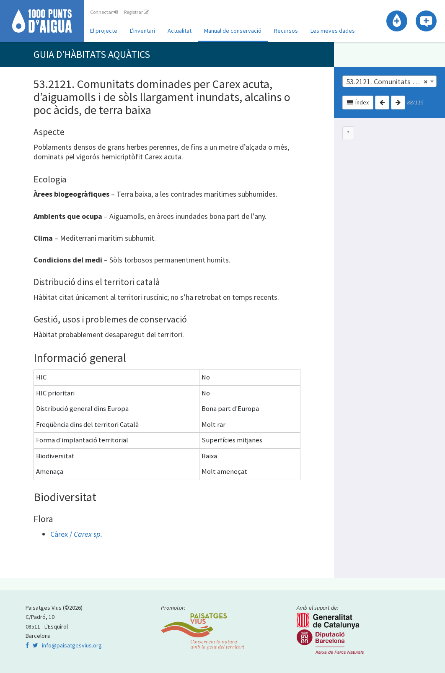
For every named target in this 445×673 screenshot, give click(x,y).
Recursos (286, 30)
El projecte (103, 30)
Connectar (104, 12)
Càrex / (76, 534)
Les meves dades (332, 30)
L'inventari (142, 30)
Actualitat (179, 30)
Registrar (136, 12)
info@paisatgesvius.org (72, 645)
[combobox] (389, 81)
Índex (358, 102)
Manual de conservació (232, 30)
